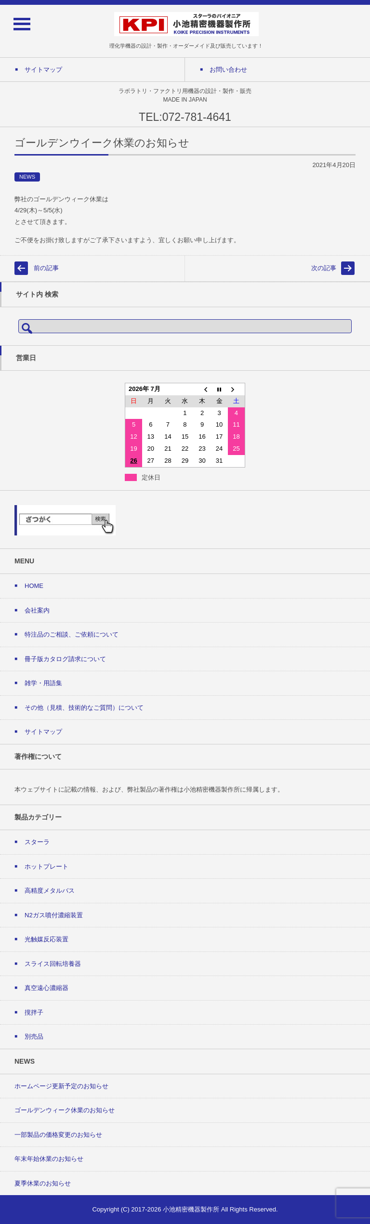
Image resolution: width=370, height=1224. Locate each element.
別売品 (34, 1036)
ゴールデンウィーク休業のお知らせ (64, 1110)
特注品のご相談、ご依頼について (72, 634)
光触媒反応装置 (46, 939)
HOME (34, 585)
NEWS (27, 177)
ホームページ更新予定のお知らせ (61, 1086)
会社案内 (37, 610)
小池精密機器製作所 (191, 1209)
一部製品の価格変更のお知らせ (58, 1134)
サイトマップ (43, 731)
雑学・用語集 (43, 683)
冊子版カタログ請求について (65, 659)
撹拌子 (34, 1012)
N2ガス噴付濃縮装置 (54, 915)
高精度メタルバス (50, 890)
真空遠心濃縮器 (46, 987)
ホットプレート (46, 866)
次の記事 (323, 268)
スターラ (37, 842)
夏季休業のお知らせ (42, 1183)
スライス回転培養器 (53, 963)
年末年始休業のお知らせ (48, 1158)
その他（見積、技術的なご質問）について (84, 707)
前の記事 (46, 268)
